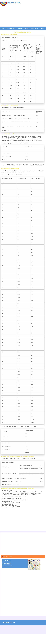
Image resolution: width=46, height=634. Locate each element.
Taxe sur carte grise (10, 28)
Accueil (2, 28)
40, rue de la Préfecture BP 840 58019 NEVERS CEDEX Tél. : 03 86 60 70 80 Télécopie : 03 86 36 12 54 (7, 563)
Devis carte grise (34, 28)
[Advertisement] (23, 16)
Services (42, 28)
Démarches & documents (23, 28)
